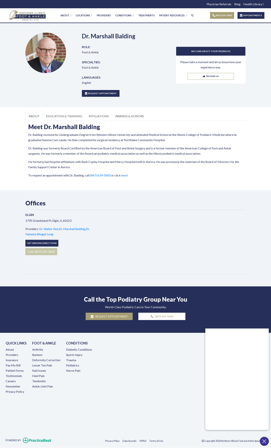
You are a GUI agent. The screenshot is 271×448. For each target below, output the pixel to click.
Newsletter (13, 386)
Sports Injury (74, 354)
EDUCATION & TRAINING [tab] (64, 116)
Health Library (253, 4)
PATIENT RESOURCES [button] (173, 15)
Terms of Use (156, 441)
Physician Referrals (219, 4)
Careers (11, 381)
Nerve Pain (73, 370)
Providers (12, 354)
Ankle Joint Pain (42, 386)
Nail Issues (39, 370)
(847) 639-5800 (222, 15)
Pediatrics (72, 365)
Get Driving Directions (42, 243)
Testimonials (14, 376)
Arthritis (37, 349)
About (10, 349)
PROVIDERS (104, 15)
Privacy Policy (15, 391)
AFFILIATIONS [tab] (99, 116)
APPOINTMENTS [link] (251, 15)
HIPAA (142, 441)
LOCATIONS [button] (84, 15)
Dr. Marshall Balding (72, 229)
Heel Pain (38, 376)
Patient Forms (15, 370)
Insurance (12, 360)
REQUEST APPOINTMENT (101, 93)
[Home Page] (27, 15)
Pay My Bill (13, 365)
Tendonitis (39, 381)
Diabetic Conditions (79, 349)
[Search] (192, 15)
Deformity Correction (46, 360)
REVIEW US (211, 76)
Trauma (71, 360)
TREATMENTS (146, 15)
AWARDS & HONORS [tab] (129, 116)
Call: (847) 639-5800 (41, 251)
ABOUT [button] (66, 15)
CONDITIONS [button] (124, 15)
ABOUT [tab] (34, 116)
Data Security (130, 441)
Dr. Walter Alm (48, 229)
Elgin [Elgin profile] (29, 214)
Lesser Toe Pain (42, 365)
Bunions (37, 354)
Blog (237, 4)
